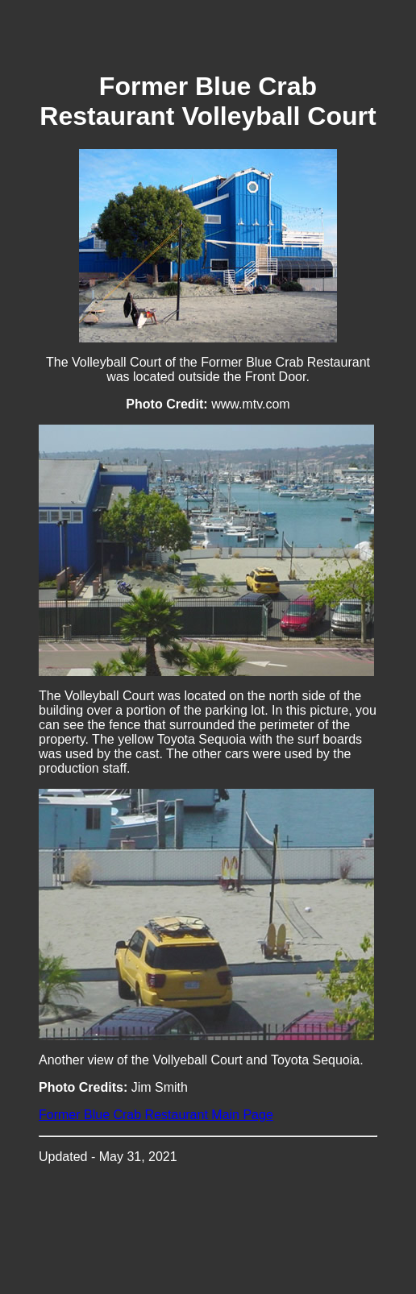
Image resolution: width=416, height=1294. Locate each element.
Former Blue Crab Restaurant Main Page (156, 1115)
